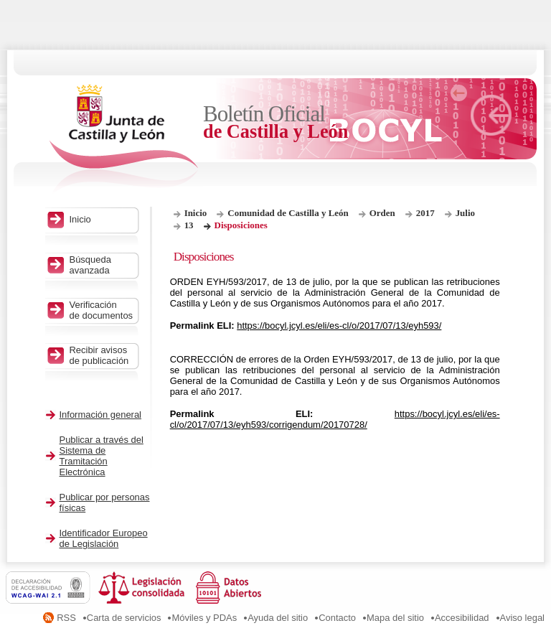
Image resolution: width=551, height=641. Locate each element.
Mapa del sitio (395, 617)
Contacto (337, 617)
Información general (101, 414)
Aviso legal (522, 617)
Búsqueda (102, 265)
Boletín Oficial (276, 122)
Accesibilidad (462, 617)
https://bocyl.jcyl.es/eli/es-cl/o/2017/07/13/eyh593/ (339, 325)
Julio (465, 212)
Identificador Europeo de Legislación (104, 538)
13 (189, 225)
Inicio (195, 212)
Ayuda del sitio (278, 617)
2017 (425, 212)
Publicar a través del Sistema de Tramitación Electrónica (101, 455)
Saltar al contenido (56, 5)
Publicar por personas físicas (105, 502)
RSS (66, 617)
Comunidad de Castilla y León (287, 212)
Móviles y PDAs (204, 617)
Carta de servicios (124, 617)
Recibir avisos (102, 355)
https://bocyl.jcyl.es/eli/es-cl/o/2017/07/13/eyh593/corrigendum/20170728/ (335, 419)
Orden (382, 212)
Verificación (102, 310)
